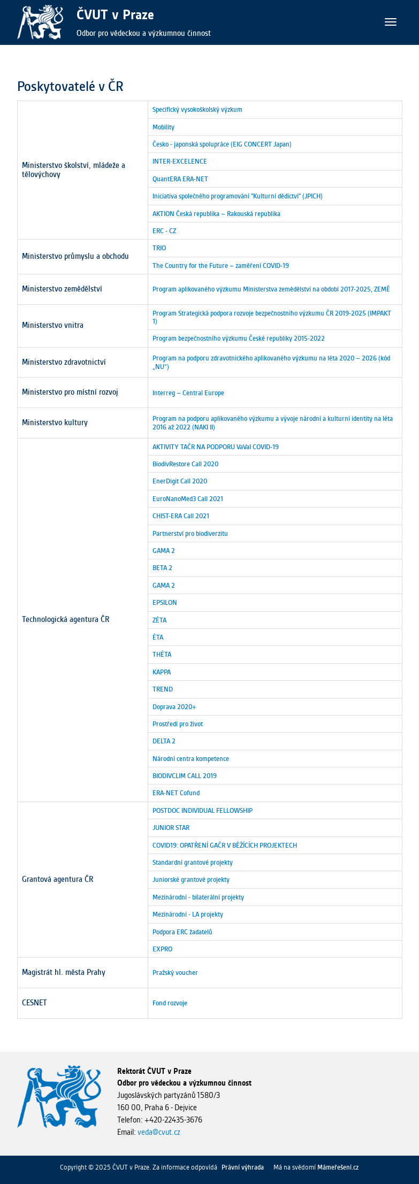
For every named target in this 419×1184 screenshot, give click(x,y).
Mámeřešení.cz (338, 1167)
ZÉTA (159, 620)
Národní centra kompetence (191, 759)
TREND (163, 689)
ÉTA (158, 637)
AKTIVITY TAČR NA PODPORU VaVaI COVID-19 (216, 447)
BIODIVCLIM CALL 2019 (185, 776)
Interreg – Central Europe (188, 393)
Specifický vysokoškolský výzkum (197, 109)
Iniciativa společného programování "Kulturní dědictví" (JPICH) (238, 196)
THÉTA (162, 654)
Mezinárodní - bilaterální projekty (198, 897)
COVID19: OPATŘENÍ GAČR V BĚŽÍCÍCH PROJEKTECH (225, 845)
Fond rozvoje (170, 1003)
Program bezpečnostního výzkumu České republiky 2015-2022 (239, 338)
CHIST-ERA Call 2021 (181, 516)
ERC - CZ (164, 231)
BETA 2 (162, 568)
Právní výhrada (243, 1167)
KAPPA (162, 672)
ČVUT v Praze (115, 14)
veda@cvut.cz (159, 1132)
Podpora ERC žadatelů (182, 932)
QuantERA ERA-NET (180, 179)
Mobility (163, 127)
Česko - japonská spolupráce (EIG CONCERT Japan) (222, 144)
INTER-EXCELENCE (180, 161)
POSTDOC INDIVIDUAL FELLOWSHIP (203, 810)
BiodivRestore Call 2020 (185, 464)
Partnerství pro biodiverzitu (190, 533)
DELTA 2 (164, 741)
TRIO (159, 248)
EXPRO (162, 949)
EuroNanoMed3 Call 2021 (188, 499)
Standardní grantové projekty (193, 862)
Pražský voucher (175, 972)
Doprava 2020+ (174, 707)
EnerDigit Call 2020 (180, 481)
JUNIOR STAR (171, 828)
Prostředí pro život (178, 724)
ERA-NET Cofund (176, 793)
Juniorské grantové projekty (191, 879)
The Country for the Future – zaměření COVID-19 (221, 266)
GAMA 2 (164, 551)
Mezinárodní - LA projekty (188, 914)
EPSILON (165, 602)
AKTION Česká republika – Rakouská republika (216, 214)
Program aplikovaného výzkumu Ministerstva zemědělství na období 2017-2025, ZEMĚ (271, 289)
